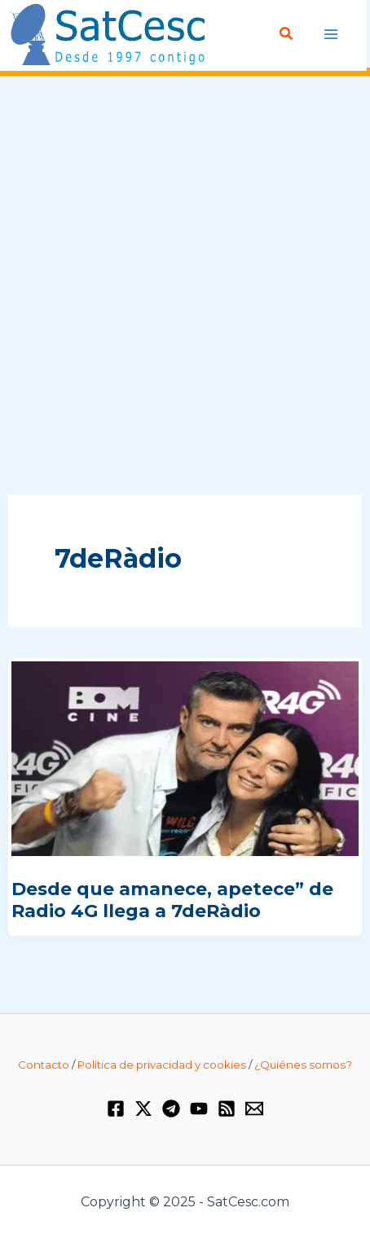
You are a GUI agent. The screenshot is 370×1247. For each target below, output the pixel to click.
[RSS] (227, 1108)
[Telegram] (171, 1108)
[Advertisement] (185, 286)
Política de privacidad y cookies (161, 1064)
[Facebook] (116, 1108)
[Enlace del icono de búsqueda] (287, 34)
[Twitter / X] (143, 1108)
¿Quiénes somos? (303, 1064)
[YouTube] (199, 1108)
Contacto (43, 1064)
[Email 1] (254, 1108)
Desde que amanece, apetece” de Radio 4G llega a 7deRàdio (172, 899)
